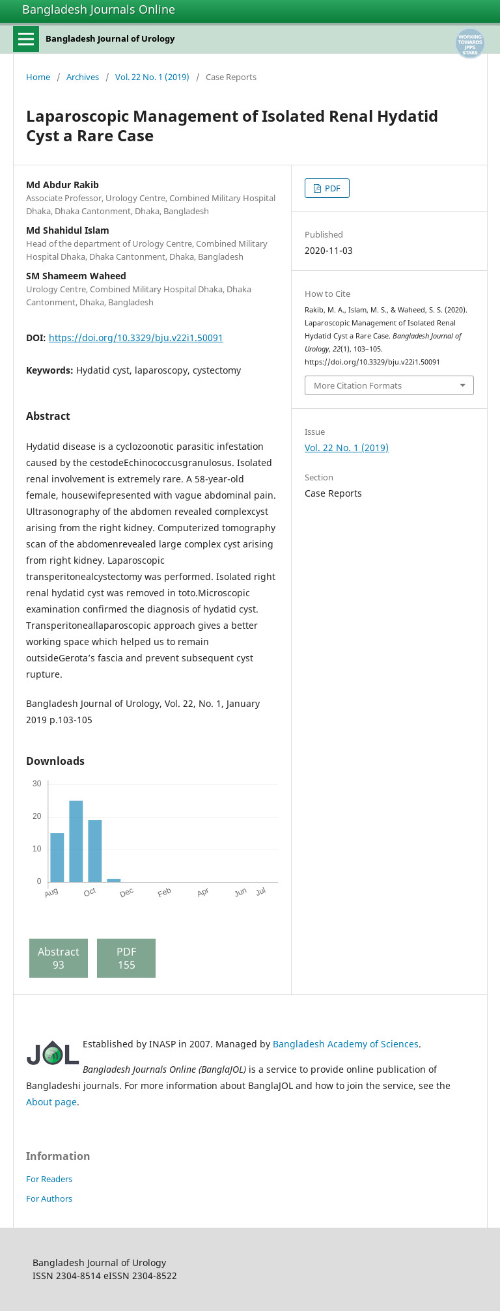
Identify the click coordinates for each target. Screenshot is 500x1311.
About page (51, 1102)
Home (38, 77)
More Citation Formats (358, 385)
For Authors (49, 1198)
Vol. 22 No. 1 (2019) (152, 77)
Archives (82, 77)
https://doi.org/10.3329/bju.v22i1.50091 (136, 337)
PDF (331, 188)
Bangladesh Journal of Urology (110, 38)
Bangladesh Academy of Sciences (346, 1044)
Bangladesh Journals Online (98, 9)
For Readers (49, 1179)
